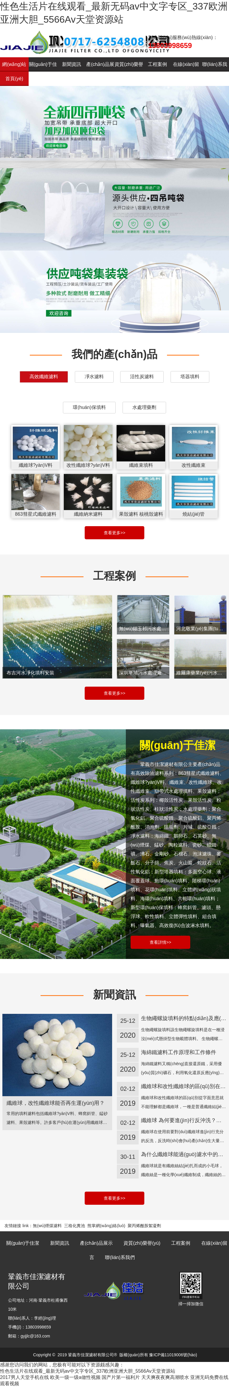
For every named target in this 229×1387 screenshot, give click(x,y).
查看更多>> (114, 532)
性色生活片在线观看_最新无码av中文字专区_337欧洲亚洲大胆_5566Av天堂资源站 (87, 1371)
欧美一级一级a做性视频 (75, 1377)
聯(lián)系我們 (214, 71)
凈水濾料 (94, 376)
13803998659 (170, 45)
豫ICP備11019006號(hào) (173, 1354)
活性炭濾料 (142, 376)
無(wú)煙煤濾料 (47, 1225)
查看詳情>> (160, 942)
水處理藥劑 (144, 407)
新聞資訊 (71, 64)
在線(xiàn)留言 (186, 71)
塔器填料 (189, 376)
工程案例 (157, 64)
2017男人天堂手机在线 (24, 1377)
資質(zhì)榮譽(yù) (128, 71)
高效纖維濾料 (44, 376)
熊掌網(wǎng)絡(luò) (106, 1225)
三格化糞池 (74, 1225)
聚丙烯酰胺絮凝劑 (144, 1225)
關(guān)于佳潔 (43, 71)
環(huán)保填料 (89, 407)
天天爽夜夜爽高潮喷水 (165, 1377)
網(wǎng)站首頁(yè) (14, 71)
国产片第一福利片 (121, 1377)
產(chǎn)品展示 (100, 71)
